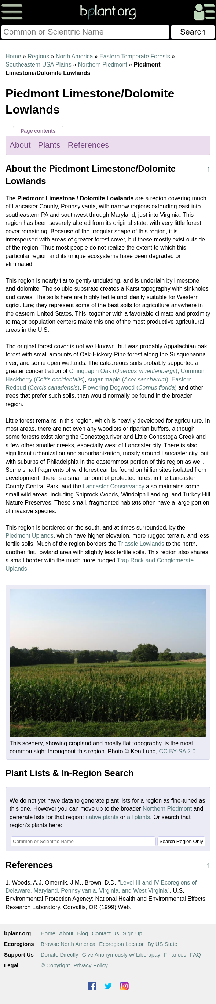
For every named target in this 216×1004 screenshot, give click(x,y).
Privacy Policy (90, 965)
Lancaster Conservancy (113, 486)
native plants (101, 817)
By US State (162, 944)
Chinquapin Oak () (123, 371)
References (88, 145)
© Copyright (55, 965)
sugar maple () (128, 379)
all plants (138, 817)
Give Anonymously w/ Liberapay (121, 954)
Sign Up (132, 933)
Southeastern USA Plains (39, 64)
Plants (49, 145)
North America (74, 56)
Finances (175, 954)
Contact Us (105, 933)
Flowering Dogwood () (130, 387)
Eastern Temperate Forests (134, 56)
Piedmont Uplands (30, 536)
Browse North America (68, 944)
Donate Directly (59, 954)
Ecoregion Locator (121, 944)
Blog (82, 933)
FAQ (195, 954)
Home (13, 56)
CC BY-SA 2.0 (177, 751)
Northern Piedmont (102, 64)
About (20, 145)
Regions (38, 56)
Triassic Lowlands (141, 544)
